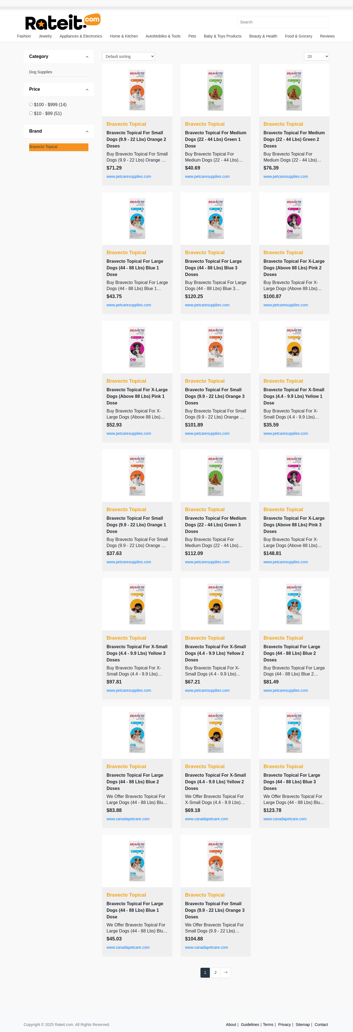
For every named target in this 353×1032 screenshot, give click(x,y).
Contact (321, 1024)
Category (38, 56)
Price (34, 89)
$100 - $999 (50, 104)
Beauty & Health (263, 36)
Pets (192, 36)
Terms (268, 1024)
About (231, 1024)
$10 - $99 (48, 113)
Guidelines (250, 1024)
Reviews (327, 36)
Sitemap (303, 1024)
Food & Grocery (298, 36)
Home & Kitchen (124, 36)
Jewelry (45, 36)
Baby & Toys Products (222, 36)
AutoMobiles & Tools (163, 36)
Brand (35, 131)
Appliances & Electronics (81, 36)
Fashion (24, 36)
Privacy (284, 1024)
